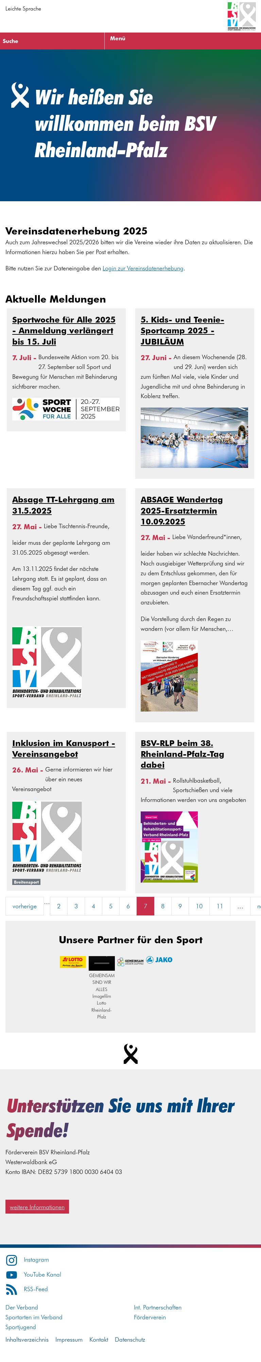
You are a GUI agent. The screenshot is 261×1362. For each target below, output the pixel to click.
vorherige (25, 906)
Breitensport (26, 882)
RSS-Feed (26, 1288)
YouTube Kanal (33, 1274)
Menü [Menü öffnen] (117, 38)
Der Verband (21, 1307)
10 (199, 906)
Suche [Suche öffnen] (10, 40)
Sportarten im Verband (34, 1317)
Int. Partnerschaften (157, 1307)
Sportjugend (20, 1326)
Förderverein (150, 1317)
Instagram (27, 1259)
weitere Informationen (37, 1206)
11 (219, 906)
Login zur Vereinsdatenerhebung (143, 268)
